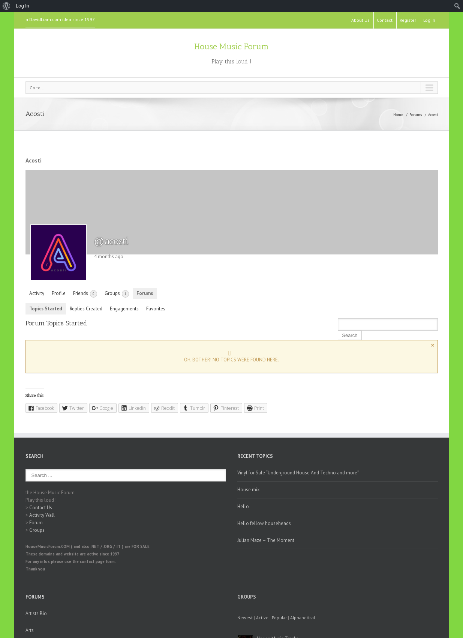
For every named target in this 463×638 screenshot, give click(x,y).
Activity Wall (42, 515)
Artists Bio (36, 613)
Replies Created (86, 308)
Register (408, 20)
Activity (36, 293)
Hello (243, 506)
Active (262, 617)
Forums (415, 114)
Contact (385, 20)
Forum (36, 522)
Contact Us (40, 507)
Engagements (124, 308)
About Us (360, 20)
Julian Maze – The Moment (265, 540)
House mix (248, 489)
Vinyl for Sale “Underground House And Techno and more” (298, 472)
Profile (59, 293)
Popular (279, 617)
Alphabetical (302, 617)
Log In (429, 20)
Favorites (155, 308)
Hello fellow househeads (264, 523)
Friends (85, 294)
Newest (245, 617)
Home (398, 114)
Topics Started (45, 308)
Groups (117, 294)
